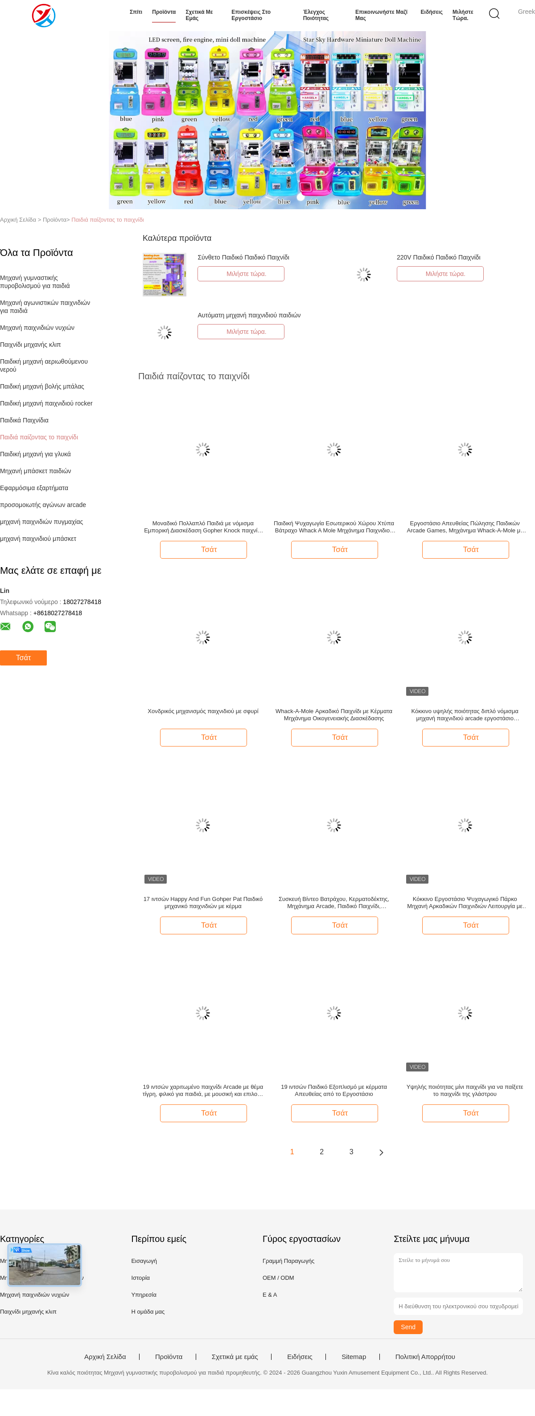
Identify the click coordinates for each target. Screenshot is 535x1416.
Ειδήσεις (432, 12)
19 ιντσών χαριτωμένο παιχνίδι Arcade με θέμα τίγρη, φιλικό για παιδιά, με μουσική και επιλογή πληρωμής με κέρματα (203, 1090)
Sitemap (354, 1357)
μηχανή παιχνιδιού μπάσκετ (38, 538)
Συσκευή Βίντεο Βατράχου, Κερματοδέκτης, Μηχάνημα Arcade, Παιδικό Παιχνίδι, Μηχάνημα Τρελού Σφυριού (334, 903)
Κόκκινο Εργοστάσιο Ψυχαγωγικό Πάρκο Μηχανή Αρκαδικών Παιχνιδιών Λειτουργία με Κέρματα (465, 903)
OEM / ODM (278, 1277)
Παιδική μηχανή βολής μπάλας (42, 386)
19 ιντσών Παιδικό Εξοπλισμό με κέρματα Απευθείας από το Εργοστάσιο (334, 1090)
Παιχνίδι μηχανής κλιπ (30, 344)
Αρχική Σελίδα (105, 1357)
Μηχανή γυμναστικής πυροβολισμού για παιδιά (35, 281)
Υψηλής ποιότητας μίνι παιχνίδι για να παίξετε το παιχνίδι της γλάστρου (465, 1090)
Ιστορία (140, 1277)
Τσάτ (23, 657)
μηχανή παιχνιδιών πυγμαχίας (41, 521)
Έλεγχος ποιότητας (316, 15)
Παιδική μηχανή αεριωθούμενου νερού (45, 365)
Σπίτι (136, 12)
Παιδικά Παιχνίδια (24, 420)
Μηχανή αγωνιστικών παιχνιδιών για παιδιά (46, 306)
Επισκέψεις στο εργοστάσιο (251, 15)
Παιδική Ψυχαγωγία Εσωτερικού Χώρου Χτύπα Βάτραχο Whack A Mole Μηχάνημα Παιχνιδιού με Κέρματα (334, 527)
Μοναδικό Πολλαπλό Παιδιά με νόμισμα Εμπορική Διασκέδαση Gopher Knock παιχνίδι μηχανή (203, 527)
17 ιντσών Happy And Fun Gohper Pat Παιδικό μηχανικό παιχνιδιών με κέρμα (203, 902)
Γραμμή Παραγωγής (288, 1261)
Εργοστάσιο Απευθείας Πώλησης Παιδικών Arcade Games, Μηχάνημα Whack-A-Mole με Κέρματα (465, 527)
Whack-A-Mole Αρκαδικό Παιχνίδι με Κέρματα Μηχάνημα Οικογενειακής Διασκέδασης (334, 715)
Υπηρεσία (143, 1294)
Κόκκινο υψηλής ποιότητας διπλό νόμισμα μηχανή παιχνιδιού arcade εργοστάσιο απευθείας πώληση (465, 715)
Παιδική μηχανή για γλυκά (35, 454)
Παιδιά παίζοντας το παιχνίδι (107, 219)
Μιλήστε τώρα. (463, 15)
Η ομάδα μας (148, 1311)
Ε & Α (270, 1294)
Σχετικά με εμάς (199, 15)
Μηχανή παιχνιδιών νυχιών (37, 327)
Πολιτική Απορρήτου (425, 1357)
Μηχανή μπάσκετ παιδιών (35, 471)
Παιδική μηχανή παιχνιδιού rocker (46, 403)
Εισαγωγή (143, 1261)
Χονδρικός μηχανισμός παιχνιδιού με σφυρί (203, 711)
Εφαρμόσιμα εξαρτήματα (34, 487)
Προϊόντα (164, 12)
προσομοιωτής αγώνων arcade (43, 504)
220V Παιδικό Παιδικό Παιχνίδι (439, 257)
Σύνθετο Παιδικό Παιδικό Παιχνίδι (243, 257)
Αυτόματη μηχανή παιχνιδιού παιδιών (249, 315)
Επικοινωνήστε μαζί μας (381, 15)
